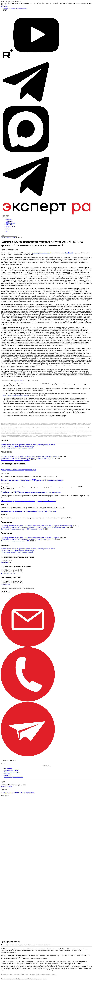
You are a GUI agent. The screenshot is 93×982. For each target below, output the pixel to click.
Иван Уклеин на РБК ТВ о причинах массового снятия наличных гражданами (31, 492)
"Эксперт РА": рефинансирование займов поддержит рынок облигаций (28, 501)
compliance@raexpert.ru (8, 573)
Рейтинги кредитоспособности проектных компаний (17, 448)
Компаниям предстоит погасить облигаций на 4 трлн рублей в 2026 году (28, 511)
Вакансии (7, 775)
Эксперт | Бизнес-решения (18, 8)
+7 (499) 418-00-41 (18, 792)
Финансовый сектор (66, 525)
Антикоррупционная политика (13, 777)
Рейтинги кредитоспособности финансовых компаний (17, 446)
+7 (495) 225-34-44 (6, 792)
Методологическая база (11, 770)
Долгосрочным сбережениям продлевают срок (18, 470)
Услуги (8, 229)
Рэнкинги (9, 224)
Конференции (10, 226)
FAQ (7, 231)
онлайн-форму (46, 945)
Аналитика (9, 221)
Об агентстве (8, 768)
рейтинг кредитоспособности (41, 253)
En (4, 216)
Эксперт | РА (6, 8)
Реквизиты (7, 773)
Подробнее (4, 6)
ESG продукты (10, 223)
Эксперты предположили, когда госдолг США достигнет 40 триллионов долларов (32, 480)
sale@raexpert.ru (6, 562)
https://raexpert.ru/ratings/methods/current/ (15, 395)
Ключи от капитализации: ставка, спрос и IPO (15, 460)
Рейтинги (9, 219)
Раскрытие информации (11, 772)
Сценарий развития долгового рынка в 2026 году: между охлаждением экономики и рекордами (30, 456)
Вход (4, 10)
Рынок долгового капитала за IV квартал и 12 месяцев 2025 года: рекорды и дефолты (27, 458)
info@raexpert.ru (29, 792)
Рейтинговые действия (8, 237)
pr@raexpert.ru (18, 381)
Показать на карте (6, 786)
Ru (7, 216)
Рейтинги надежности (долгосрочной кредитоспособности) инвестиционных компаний (28, 444)
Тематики (9, 228)
